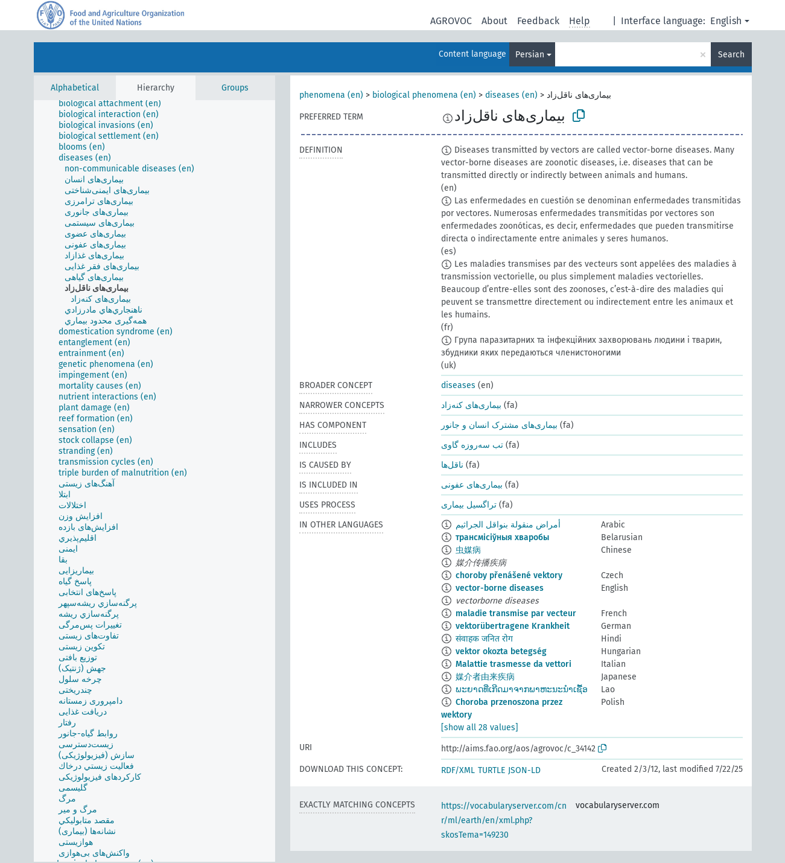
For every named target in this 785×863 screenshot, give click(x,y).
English (726, 21)
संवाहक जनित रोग (484, 639)
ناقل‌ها (452, 465)
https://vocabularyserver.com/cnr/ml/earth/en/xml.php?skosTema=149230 (504, 820)
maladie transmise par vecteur (516, 613)
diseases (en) (511, 95)
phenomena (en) (331, 95)
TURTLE (491, 770)
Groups (235, 88)
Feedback (538, 21)
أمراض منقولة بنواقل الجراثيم (508, 525)
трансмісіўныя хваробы (502, 537)
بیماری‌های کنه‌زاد (471, 405)
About (494, 21)
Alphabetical (75, 88)
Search (731, 54)
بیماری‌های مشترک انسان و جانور (499, 425)
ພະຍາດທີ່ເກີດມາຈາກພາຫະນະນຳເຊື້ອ (522, 689)
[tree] (154, 481)
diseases (458, 385)
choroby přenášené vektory (509, 575)
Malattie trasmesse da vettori (513, 664)
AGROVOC (451, 21)
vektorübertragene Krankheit (513, 626)
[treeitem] (115, 103)
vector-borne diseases (500, 588)
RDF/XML (458, 770)
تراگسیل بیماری (469, 505)
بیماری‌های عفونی (472, 485)
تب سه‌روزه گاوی (472, 445)
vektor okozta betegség (501, 651)
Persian (529, 54)
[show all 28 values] (479, 727)
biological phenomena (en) (424, 95)
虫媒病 (468, 550)
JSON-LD (524, 770)
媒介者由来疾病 (485, 677)
